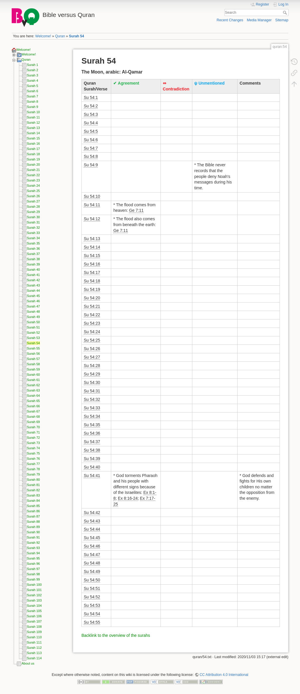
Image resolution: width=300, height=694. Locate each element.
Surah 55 (33, 348)
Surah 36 (33, 248)
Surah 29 (33, 212)
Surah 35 (33, 243)
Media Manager (259, 20)
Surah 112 (34, 647)
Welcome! (43, 36)
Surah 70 (33, 427)
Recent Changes (230, 20)
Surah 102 (34, 595)
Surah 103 (34, 600)
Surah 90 (33, 532)
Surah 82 (33, 490)
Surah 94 (33, 553)
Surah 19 (33, 159)
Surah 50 (33, 322)
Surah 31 (33, 222)
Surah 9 (32, 107)
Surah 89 (33, 527)
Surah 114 (34, 658)
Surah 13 (33, 128)
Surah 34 (33, 238)
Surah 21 (33, 170)
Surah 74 (33, 448)
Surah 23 (33, 180)
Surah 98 (33, 574)
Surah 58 (33, 364)
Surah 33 (33, 233)
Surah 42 (33, 280)
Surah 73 (33, 443)
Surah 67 (33, 411)
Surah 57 (33, 359)
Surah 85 (33, 506)
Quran (60, 36)
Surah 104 (34, 605)
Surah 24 (33, 185)
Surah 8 (32, 101)
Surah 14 (33, 133)
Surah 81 (33, 485)
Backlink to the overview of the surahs (115, 635)
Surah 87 (33, 516)
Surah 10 (33, 112)
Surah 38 (33, 259)
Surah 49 (33, 317)
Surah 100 (34, 584)
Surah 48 (33, 311)
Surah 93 (33, 548)
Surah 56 (33, 353)
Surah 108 (34, 626)
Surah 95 (33, 558)
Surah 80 (33, 479)
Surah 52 (33, 332)
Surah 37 (33, 254)
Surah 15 (33, 138)
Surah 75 (33, 453)
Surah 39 (33, 264)
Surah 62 (33, 385)
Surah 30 (33, 217)
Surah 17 (33, 149)
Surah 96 (33, 563)
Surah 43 (33, 285)
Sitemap (281, 20)
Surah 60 (33, 374)
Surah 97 (33, 569)
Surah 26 (33, 196)
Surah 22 (33, 175)
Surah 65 (33, 401)
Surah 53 (33, 338)
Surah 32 (33, 227)
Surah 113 (34, 653)
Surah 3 (32, 75)
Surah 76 (33, 458)
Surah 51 (33, 327)
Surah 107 (34, 621)
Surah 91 (33, 537)
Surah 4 (32, 80)
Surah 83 (33, 495)
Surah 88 (33, 521)
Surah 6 (32, 91)
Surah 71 (33, 432)
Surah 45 (33, 296)
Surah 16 (33, 143)
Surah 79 (33, 474)
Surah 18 (33, 154)
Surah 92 (33, 542)
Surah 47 (33, 306)
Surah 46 (33, 301)
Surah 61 (33, 380)
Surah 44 (33, 290)
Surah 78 (33, 469)
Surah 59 (33, 369)
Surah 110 (34, 637)
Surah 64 (33, 395)
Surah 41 (33, 275)
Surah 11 (33, 117)
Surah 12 (33, 122)
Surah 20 (33, 164)
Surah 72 (33, 437)
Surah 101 (34, 590)
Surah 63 (33, 390)
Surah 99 (33, 579)
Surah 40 (33, 269)
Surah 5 (32, 86)
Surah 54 (76, 36)
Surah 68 (33, 416)
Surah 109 (34, 632)
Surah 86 (33, 511)
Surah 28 (33, 206)
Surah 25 (33, 191)
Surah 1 (32, 65)
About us (28, 663)
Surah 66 (33, 406)
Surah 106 (34, 616)
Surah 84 (33, 500)
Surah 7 (32, 96)
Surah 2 (32, 70)
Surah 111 (34, 642)
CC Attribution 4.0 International (224, 675)
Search (285, 13)
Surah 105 (34, 611)
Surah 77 (33, 464)
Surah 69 (33, 422)
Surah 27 (33, 201)
